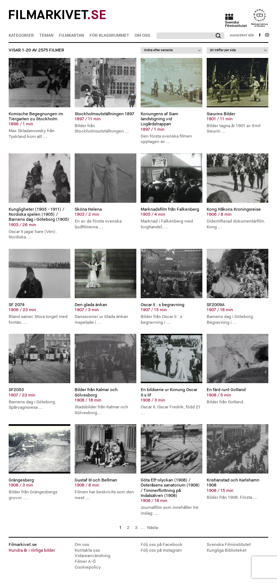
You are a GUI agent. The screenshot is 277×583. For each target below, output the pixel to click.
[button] (217, 35)
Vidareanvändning (92, 556)
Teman (46, 35)
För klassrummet (109, 35)
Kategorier (21, 35)
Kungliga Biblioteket (226, 550)
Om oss (142, 35)
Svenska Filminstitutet (229, 544)
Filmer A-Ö (85, 561)
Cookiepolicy (88, 567)
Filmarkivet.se (39, 547)
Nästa (152, 527)
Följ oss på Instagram (161, 550)
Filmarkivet (57, 15)
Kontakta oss (87, 550)
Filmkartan (71, 35)
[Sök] (183, 35)
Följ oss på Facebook (162, 544)
